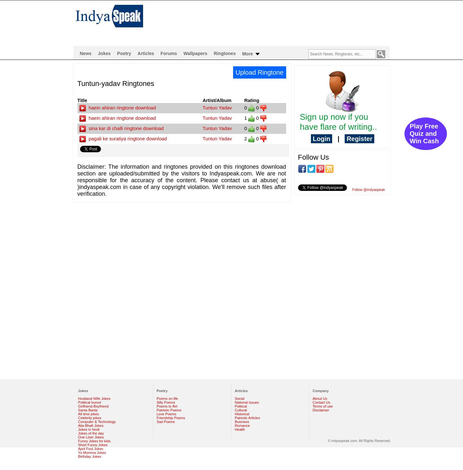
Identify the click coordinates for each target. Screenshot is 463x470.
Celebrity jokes (89, 418)
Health (240, 429)
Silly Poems (166, 402)
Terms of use (323, 406)
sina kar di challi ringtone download (121, 128)
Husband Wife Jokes (94, 398)
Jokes (104, 53)
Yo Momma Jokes (92, 453)
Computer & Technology (97, 422)
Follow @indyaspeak (368, 190)
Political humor (89, 402)
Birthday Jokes (89, 456)
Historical (242, 414)
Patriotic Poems (169, 410)
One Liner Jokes (91, 437)
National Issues (247, 402)
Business (242, 422)
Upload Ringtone (260, 72)
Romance (242, 426)
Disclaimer (321, 410)
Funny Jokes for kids (94, 441)
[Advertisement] (273, 21)
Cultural (241, 410)
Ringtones (225, 53)
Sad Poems (166, 422)
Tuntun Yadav (217, 107)
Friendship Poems (171, 418)
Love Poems (166, 414)
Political (241, 406)
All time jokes (88, 414)
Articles (146, 53)
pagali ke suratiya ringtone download (123, 138)
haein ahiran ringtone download (117, 107)
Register (359, 138)
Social (239, 398)
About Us (320, 398)
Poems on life (167, 398)
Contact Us (321, 402)
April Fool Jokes (90, 449)
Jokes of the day (91, 433)
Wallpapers (195, 53)
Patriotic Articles (247, 418)
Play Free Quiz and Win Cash (424, 134)
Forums (168, 53)
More (251, 54)
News (86, 53)
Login (321, 138)
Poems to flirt (167, 406)
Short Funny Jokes (93, 445)
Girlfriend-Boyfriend (93, 406)
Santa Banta (88, 410)
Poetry (124, 53)
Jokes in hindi (89, 429)
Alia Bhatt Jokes (91, 426)
